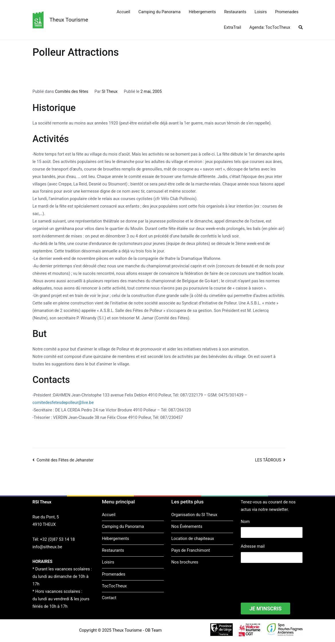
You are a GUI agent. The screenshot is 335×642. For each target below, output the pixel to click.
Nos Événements (186, 526)
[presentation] (284, 579)
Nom (245, 521)
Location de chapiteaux (192, 538)
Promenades (286, 11)
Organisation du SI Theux (194, 514)
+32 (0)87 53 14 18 (57, 539)
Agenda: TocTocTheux (269, 27)
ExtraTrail (232, 27)
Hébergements (202, 11)
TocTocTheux (114, 586)
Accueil (123, 11)
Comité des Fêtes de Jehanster (64, 460)
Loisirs (261, 11)
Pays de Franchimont (190, 550)
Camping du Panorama (159, 11)
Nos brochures (184, 562)
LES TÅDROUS (268, 460)
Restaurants (235, 11)
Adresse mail (253, 546)
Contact (109, 597)
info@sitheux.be (47, 547)
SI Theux (110, 91)
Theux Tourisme (68, 19)
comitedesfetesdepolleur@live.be (63, 402)
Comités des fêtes (71, 91)
